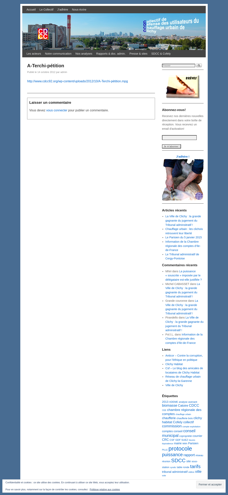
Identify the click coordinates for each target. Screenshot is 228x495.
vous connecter (56, 110)
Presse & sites (138, 53)
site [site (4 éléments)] (188, 461)
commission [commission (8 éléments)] (172, 426)
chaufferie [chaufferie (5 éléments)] (169, 418)
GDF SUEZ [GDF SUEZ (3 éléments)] (181, 439)
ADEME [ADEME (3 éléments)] (173, 401)
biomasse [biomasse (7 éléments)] (169, 405)
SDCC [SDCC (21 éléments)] (178, 460)
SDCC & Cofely (161, 53)
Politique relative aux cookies (105, 489)
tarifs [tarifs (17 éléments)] (195, 466)
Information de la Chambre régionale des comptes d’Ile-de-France (182, 246)
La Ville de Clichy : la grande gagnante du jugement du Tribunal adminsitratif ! (183, 220)
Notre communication (58, 53)
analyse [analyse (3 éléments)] (183, 401)
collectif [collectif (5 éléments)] (188, 422)
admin (63, 72)
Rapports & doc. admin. (111, 53)
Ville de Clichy (174, 385)
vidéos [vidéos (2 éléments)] (191, 472)
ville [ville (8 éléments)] (198, 471)
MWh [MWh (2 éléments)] (185, 443)
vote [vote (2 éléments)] (164, 475)
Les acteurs (34, 53)
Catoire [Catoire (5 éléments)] (183, 405)
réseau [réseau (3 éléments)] (199, 455)
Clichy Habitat (174, 364)
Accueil (31, 9)
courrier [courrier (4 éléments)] (197, 435)
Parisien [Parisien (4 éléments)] (193, 443)
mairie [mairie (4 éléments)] (178, 443)
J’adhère (62, 9)
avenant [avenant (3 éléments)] (192, 401)
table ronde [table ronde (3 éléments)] (183, 467)
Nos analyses (83, 53)
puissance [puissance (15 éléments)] (172, 454)
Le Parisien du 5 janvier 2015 (183, 237)
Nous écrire (79, 9)
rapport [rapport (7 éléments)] (189, 455)
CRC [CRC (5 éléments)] (165, 439)
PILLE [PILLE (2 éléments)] (165, 450)
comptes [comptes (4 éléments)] (167, 431)
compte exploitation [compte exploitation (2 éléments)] (191, 426)
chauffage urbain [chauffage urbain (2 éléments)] (183, 414)
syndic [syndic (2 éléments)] (173, 467)
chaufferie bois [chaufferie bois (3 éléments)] (184, 418)
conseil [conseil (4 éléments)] (178, 431)
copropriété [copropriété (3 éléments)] (185, 436)
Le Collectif (46, 9)
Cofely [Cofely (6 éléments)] (178, 422)
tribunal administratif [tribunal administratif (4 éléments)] (175, 471)
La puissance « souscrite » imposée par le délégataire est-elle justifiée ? (183, 275)
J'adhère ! (182, 156)
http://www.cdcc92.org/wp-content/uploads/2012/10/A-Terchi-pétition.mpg (77, 81)
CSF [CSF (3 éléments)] (172, 439)
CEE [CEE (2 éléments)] (164, 410)
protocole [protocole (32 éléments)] (180, 448)
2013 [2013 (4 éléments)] (165, 401)
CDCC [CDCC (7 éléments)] (194, 405)
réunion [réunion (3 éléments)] (166, 461)
